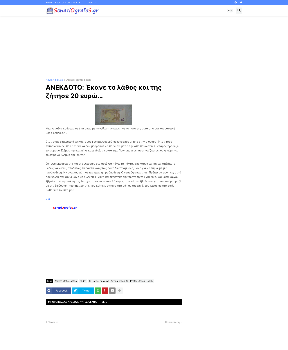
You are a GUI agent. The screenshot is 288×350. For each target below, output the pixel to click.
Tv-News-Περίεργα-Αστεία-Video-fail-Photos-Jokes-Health (121, 281)
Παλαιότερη (172, 322)
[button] (230, 10)
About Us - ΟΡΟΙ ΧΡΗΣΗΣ (68, 2)
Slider (83, 281)
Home (49, 2)
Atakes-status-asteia (78, 79)
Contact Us (91, 2)
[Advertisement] (144, 47)
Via (48, 199)
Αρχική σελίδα (54, 79)
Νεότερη (53, 322)
